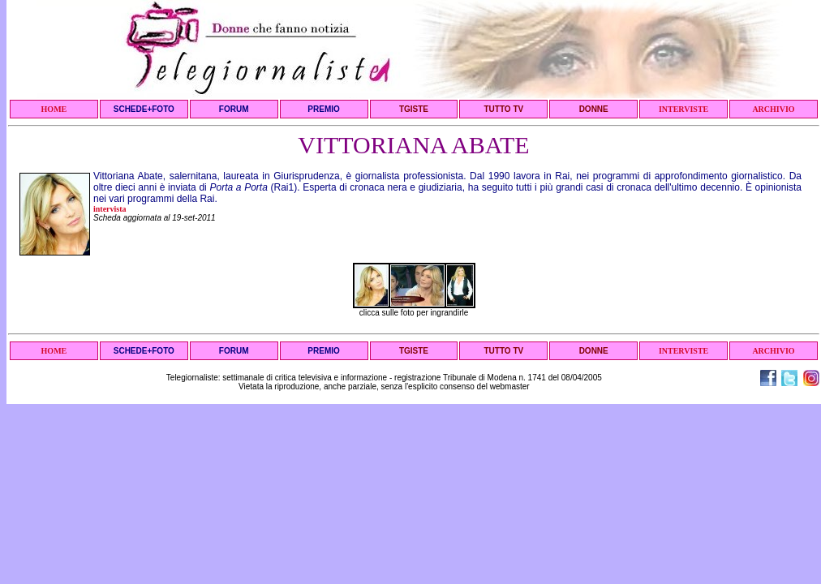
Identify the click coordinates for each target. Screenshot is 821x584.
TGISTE (413, 109)
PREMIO (323, 109)
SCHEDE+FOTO (144, 109)
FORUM (234, 109)
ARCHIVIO (773, 109)
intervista (110, 208)
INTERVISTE (683, 109)
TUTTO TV (503, 109)
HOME (54, 109)
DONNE (593, 109)
